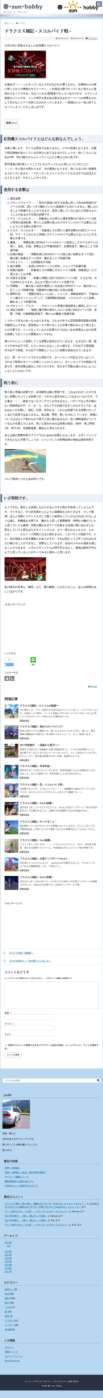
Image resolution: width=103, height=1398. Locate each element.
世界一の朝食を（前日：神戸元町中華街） (26, 1172)
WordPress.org (12, 1360)
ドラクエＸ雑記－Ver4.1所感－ (37, 877)
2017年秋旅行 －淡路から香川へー (40, 745)
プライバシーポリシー (42, 1381)
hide (14, 123)
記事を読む (24, 720)
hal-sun (93, 686)
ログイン (9, 1347)
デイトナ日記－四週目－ (18, 953)
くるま (8, 1307)
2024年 (8, 1242)
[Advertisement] (28, 626)
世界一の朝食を (12, 1168)
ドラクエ (92, 38)
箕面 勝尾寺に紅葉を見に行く (19, 1181)
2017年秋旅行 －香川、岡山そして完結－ (26, 1215)
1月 (8, 1245)
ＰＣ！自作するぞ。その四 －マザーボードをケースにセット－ (37, 1211)
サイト (8, 1034)
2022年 (8, 1254)
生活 (7, 1293)
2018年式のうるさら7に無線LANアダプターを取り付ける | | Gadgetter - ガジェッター (52, 1205)
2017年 (8, 1271)
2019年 (8, 1264)
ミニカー (9, 1325)
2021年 (8, 1258)
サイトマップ (59, 1381)
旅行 (7, 1302)
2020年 (8, 1261)
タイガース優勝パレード (17, 1176)
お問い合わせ (73, 1381)
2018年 (8, 1268)
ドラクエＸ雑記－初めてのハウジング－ (42, 726)
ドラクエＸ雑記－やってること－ (38, 821)
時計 (7, 1298)
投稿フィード (11, 1351)
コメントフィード (13, 1356)
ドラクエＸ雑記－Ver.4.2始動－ (37, 803)
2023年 (8, 1251)
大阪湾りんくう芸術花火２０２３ (21, 1185)
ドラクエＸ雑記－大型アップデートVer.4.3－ (44, 858)
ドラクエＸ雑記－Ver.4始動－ (36, 840)
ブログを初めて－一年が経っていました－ (27, 961)
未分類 (8, 1329)
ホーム (27, 1381)
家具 (7, 1316)
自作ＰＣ (9, 1289)
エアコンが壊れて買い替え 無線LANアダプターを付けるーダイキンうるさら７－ (45, 1203)
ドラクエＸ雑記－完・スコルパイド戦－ (42, 784)
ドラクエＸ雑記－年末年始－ (36, 766)
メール (9, 1023)
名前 (8, 1013)
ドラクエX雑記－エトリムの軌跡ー (39, 705)
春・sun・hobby (22, 6)
